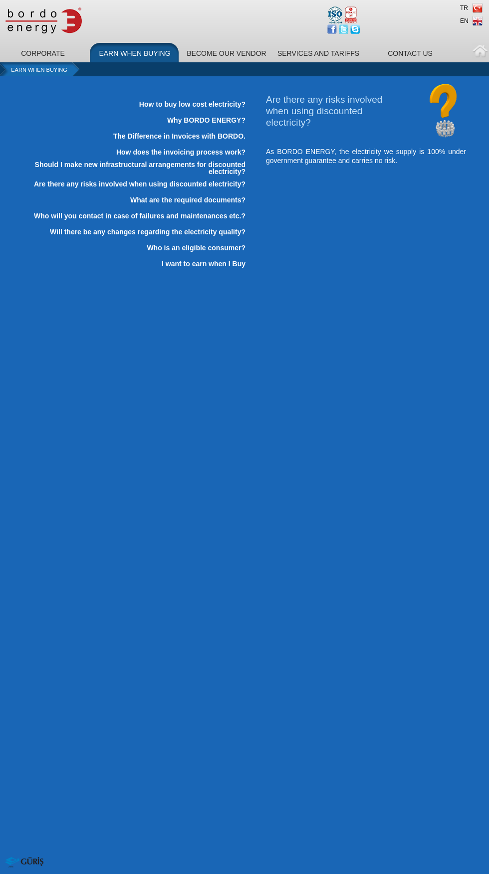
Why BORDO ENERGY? (206, 120)
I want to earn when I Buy (203, 264)
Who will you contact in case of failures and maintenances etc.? (139, 216)
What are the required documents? (187, 200)
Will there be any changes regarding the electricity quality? (147, 232)
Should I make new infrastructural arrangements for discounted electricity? (140, 168)
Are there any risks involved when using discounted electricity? (139, 184)
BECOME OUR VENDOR (226, 53)
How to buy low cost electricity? (192, 104)
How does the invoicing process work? (180, 152)
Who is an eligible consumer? (196, 248)
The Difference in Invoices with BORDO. (179, 136)
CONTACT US (410, 53)
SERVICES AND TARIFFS (318, 53)
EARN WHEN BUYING (134, 53)
